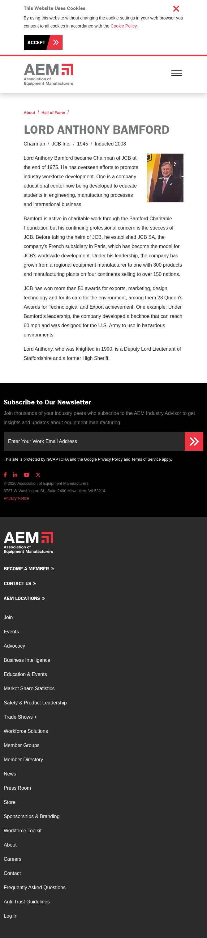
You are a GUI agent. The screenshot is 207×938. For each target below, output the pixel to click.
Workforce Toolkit (22, 830)
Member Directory (23, 759)
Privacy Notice (16, 498)
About (29, 112)
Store (9, 802)
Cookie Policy (123, 25)
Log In (10, 916)
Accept (36, 42)
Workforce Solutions (26, 731)
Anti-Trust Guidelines (27, 901)
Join (8, 617)
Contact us (17, 583)
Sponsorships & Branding (32, 816)
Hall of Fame (53, 112)
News (10, 773)
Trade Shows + (20, 717)
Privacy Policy (110, 459)
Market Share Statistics (29, 688)
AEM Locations (22, 598)
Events (11, 631)
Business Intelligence (27, 660)
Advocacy (14, 646)
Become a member (26, 568)
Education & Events (25, 674)
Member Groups (22, 745)
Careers (12, 859)
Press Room (17, 788)
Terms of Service (146, 459)
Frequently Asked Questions (35, 887)
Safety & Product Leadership (35, 702)
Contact (12, 873)
